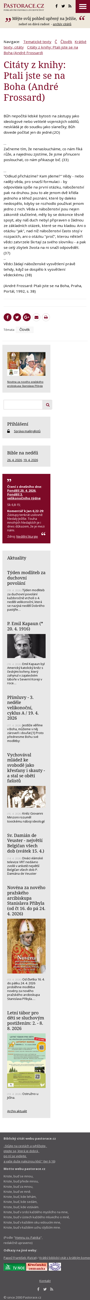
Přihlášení (17, 424)
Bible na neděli (22, 453)
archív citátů (62, 24)
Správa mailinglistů (27, 431)
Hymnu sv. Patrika (27, 1237)
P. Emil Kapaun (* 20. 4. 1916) (25, 626)
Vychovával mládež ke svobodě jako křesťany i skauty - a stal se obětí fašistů (26, 768)
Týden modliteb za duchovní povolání (26, 578)
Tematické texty (37, 41)
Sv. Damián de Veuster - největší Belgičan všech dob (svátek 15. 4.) (25, 843)
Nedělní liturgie (27, 536)
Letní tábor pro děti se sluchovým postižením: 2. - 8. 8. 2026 (25, 1020)
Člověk (66, 41)
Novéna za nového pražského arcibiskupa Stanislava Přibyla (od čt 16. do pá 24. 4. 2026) (26, 901)
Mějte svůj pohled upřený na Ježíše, (45, 18)
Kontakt (45, 1281)
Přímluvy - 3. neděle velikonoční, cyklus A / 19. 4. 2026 (23, 707)
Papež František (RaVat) (20, 1258)
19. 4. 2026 (30, 460)
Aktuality (16, 558)
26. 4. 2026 (14, 460)
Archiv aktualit (17, 1111)
